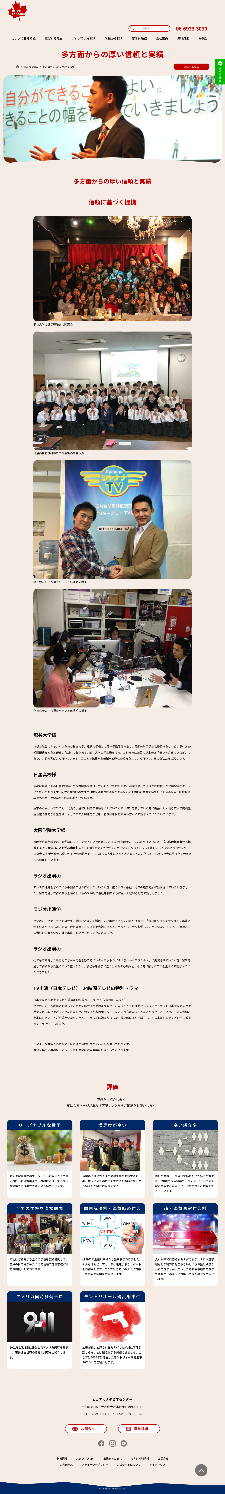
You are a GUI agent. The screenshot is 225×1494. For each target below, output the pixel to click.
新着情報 (62, 1458)
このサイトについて (129, 1464)
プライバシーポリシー (95, 1464)
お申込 (202, 38)
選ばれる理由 (54, 38)
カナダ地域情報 (140, 1458)
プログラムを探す (84, 38)
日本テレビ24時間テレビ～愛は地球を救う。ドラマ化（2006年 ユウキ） (80, 1000)
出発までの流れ (112, 1458)
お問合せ (88, 1428)
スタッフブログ (85, 1458)
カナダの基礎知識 (24, 38)
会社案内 (162, 38)
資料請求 (183, 38)
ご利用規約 (66, 1464)
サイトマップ (157, 1464)
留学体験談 (139, 38)
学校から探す (114, 38)
